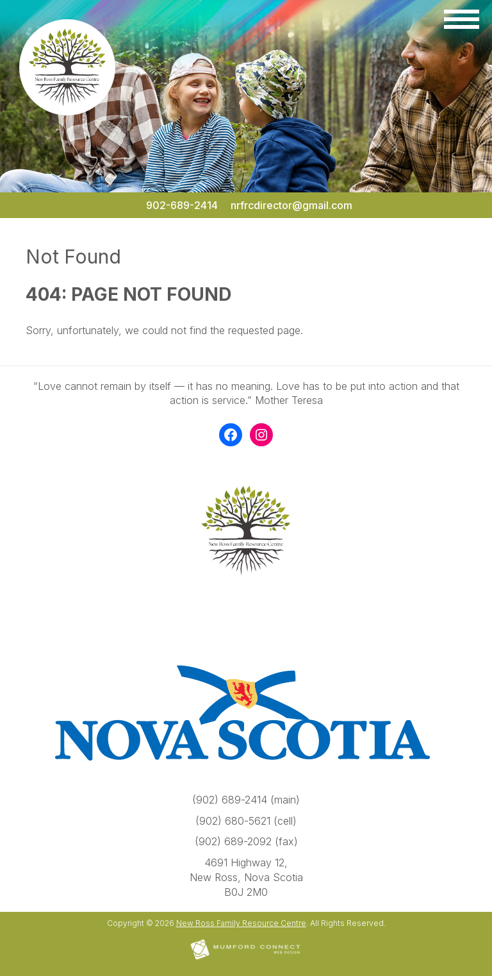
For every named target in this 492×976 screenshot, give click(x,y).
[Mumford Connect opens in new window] (246, 958)
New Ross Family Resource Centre (241, 923)
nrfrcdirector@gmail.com (291, 205)
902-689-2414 (182, 205)
